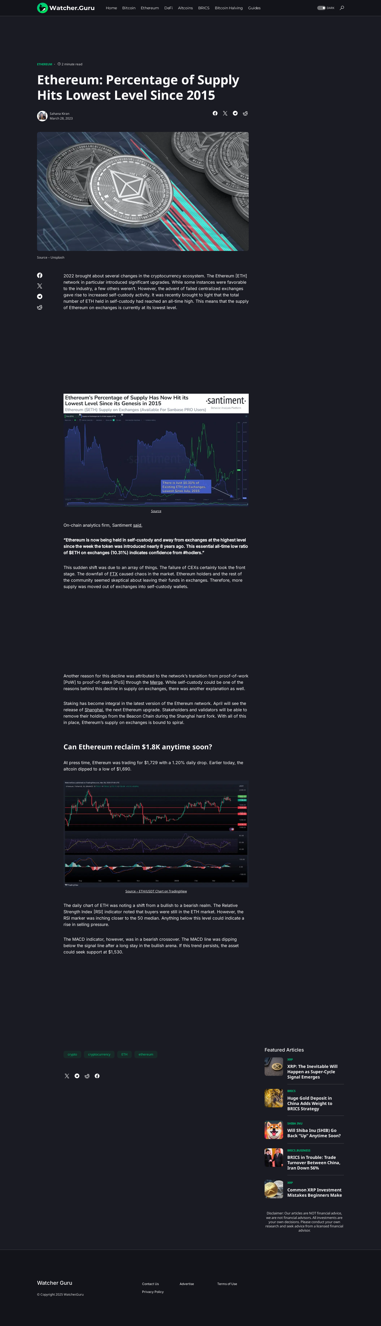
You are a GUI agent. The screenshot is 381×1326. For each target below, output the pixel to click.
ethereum (146, 1054)
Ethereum (44, 64)
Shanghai (94, 709)
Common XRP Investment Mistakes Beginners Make (314, 1192)
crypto (72, 1054)
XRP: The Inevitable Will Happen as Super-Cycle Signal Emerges (312, 1072)
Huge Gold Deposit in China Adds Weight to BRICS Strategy (309, 1103)
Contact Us (150, 1284)
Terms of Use (227, 1284)
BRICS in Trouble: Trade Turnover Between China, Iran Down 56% (314, 1163)
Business (303, 1150)
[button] (325, 8)
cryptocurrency (99, 1054)
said (137, 525)
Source (156, 511)
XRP (290, 1059)
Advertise (187, 1284)
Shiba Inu (294, 1123)
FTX (114, 573)
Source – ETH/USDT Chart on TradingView (156, 891)
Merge (156, 682)
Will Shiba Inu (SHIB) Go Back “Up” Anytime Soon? (314, 1133)
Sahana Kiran (59, 113)
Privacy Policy (153, 1292)
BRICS (291, 1091)
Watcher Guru (54, 1283)
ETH (124, 1054)
